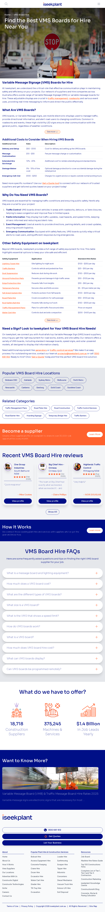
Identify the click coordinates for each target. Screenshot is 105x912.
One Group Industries (19, 466)
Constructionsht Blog (90, 889)
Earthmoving (62, 861)
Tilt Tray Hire (36, 888)
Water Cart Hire (9, 313)
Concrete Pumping (39, 865)
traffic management (58, 98)
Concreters (62, 876)
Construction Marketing (91, 879)
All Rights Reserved (77, 906)
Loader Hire (62, 857)
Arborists (61, 872)
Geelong (40, 388)
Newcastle (10, 388)
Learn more (94, 530)
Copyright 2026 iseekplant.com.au (51, 906)
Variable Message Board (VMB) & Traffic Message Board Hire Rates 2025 (50, 794)
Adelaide (28, 380)
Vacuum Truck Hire (65, 884)
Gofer (4, 888)
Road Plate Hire (9, 298)
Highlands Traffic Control (91, 466)
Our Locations (8, 872)
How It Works (8, 865)
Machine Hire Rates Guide (92, 861)
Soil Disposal (62, 892)
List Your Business (52, 843)
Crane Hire (35, 869)
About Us (6, 861)
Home (7, 15)
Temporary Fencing (10, 288)
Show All (52, 512)
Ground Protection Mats (13, 278)
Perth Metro (78, 380)
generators (41, 350)
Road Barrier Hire (12, 416)
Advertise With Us (9, 876)
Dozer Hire (35, 872)
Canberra (25, 388)
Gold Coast (55, 388)
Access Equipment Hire (41, 861)
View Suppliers (8, 869)
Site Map (93, 906)
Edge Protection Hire (11, 283)
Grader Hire (36, 884)
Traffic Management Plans (13, 308)
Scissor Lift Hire (64, 888)
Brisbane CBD (11, 380)
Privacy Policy (27, 906)
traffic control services (61, 350)
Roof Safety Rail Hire (11, 303)
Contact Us (7, 896)
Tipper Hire (61, 869)
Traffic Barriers (8, 269)
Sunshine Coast (74, 388)
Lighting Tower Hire (10, 264)
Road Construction (62, 408)
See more (52, 132)
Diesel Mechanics (64, 880)
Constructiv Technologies (13, 884)
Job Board (85, 857)
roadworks (74, 98)
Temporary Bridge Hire (58, 416)
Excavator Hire (37, 876)
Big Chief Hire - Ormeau (56, 466)
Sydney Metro (44, 380)
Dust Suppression (10, 273)
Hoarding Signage (34, 416)
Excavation (35, 892)
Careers (5, 892)
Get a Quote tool (50, 183)
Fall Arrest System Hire (12, 293)
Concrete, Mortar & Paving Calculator (89, 894)
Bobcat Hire (36, 857)
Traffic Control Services (87, 408)
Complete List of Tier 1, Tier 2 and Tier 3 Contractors (91, 873)
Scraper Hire (62, 865)
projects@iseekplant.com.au (72, 353)
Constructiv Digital (10, 880)
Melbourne (61, 380)
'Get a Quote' (38, 357)
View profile (18, 501)
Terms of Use (12, 906)
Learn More (94, 434)
